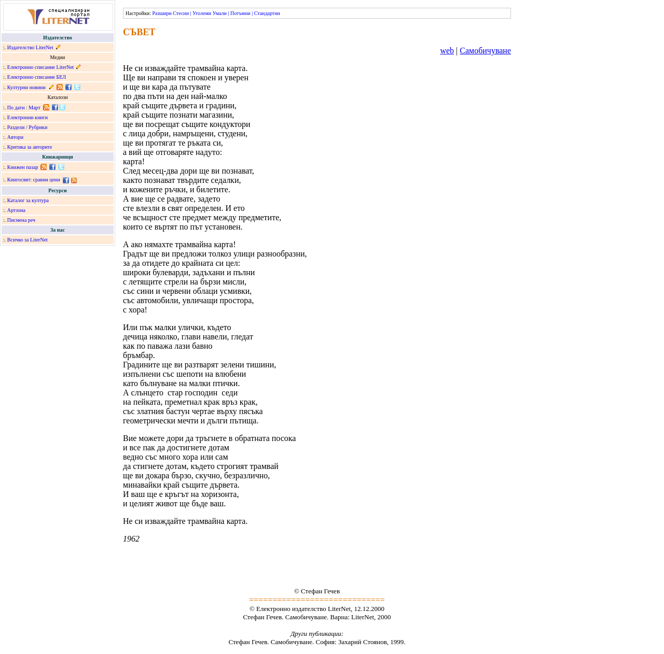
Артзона (16, 210)
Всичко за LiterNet (27, 240)
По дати (16, 107)
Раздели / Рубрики (27, 127)
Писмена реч (21, 220)
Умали (220, 13)
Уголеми (201, 13)
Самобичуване (485, 50)
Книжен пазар (22, 167)
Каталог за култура (28, 200)
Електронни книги (27, 117)
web (447, 50)
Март (34, 107)
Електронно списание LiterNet (40, 67)
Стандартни (267, 13)
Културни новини (26, 87)
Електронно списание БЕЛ (36, 77)
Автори (15, 137)
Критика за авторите (29, 147)
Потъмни (240, 13)
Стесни (181, 13)
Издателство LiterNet (30, 47)
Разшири (161, 13)
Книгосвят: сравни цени (33, 179)
